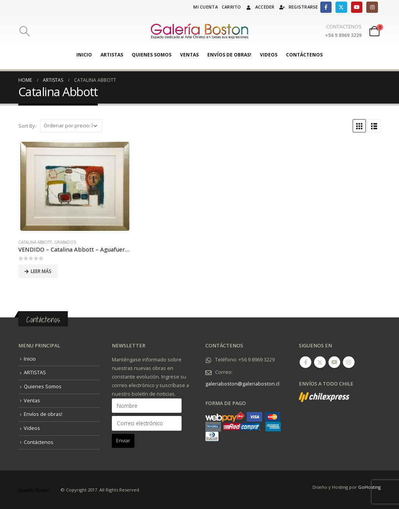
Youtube (334, 362)
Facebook (305, 362)
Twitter (320, 362)
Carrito (231, 7)
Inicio (84, 54)
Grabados (65, 242)
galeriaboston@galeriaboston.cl (242, 383)
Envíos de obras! (229, 54)
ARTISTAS (112, 54)
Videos (268, 54)
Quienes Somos (151, 54)
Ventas (189, 54)
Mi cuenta (205, 7)
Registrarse (298, 7)
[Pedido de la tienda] (71, 125)
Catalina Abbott (35, 242)
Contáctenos (304, 54)
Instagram (349, 362)
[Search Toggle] (24, 31)
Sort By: (27, 125)
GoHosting (369, 487)
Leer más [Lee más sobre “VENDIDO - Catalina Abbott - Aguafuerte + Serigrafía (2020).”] (41, 271)
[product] (74, 186)
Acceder (260, 7)
